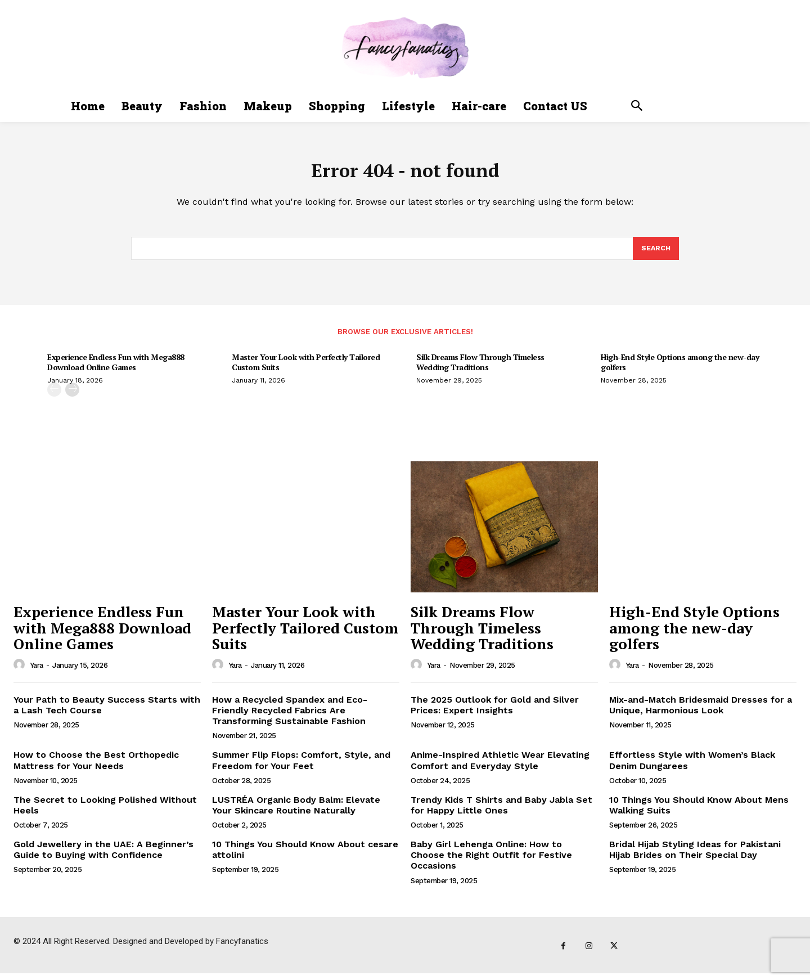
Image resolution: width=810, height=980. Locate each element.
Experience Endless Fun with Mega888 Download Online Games (115, 368)
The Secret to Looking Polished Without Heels (105, 811)
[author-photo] (21, 672)
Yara (36, 672)
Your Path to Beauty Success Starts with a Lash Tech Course (107, 711)
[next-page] (72, 396)
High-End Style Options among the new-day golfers (680, 368)
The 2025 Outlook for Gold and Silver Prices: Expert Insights (495, 711)
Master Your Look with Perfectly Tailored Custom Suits (306, 368)
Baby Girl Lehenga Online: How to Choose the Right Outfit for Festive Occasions (491, 862)
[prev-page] (54, 396)
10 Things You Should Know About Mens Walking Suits (699, 811)
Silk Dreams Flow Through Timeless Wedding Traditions (480, 368)
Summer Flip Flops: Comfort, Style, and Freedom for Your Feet (301, 766)
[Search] (655, 254)
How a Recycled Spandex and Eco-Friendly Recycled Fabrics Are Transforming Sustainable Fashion (289, 717)
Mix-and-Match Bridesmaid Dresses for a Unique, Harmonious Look (700, 711)
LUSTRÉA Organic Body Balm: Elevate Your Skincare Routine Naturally (296, 811)
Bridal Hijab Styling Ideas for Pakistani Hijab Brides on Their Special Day (695, 856)
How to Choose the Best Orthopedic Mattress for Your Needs (96, 766)
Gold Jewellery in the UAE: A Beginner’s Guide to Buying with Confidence (104, 856)
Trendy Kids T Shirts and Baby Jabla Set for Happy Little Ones (501, 811)
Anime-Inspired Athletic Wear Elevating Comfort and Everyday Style (500, 766)
